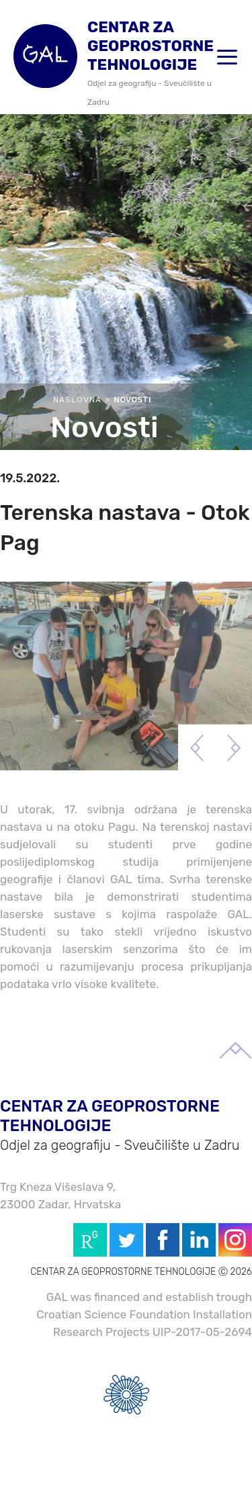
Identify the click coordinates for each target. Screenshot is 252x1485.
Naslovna (77, 399)
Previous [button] (196, 748)
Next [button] (233, 748)
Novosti (132, 399)
